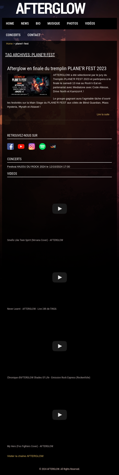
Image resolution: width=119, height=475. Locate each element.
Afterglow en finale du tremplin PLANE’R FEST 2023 (57, 68)
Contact (33, 35)
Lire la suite (103, 114)
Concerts (13, 35)
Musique (54, 23)
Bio (38, 23)
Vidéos (90, 23)
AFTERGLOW (53, 469)
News (25, 23)
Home (10, 23)
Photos (72, 23)
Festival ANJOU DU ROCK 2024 (26, 166)
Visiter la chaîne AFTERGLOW (25, 456)
